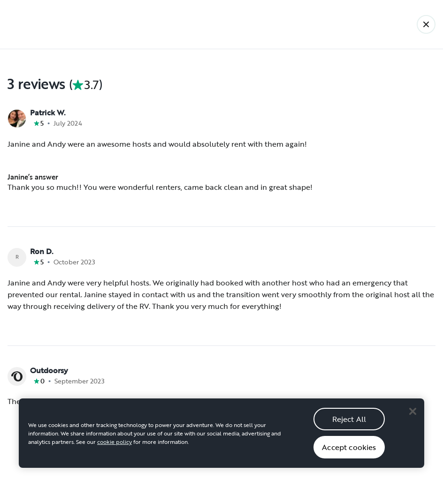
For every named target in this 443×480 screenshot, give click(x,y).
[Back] (426, 24)
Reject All (349, 425)
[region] (221, 440)
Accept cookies (349, 453)
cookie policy (114, 448)
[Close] (412, 418)
